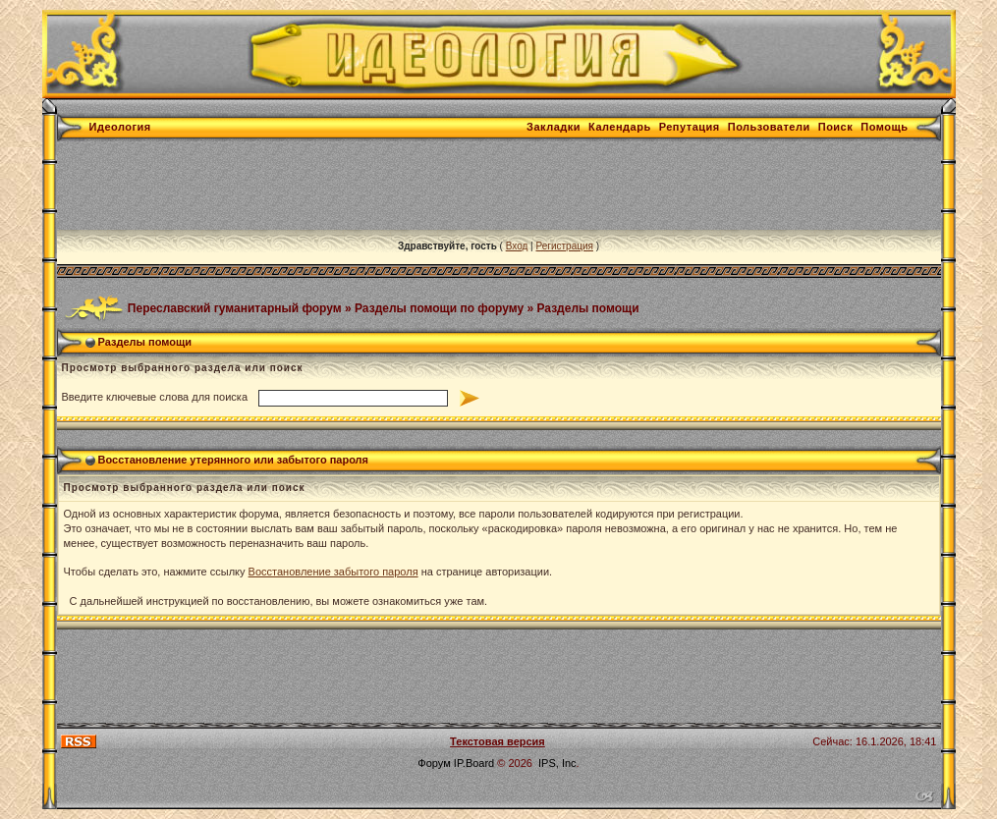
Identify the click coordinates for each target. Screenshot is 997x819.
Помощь (884, 127)
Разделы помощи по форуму (439, 307)
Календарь (619, 127)
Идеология (120, 127)
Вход (517, 246)
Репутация (689, 127)
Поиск (836, 127)
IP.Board (474, 763)
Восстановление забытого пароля (333, 571)
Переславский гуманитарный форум (235, 307)
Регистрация (563, 246)
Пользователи (769, 127)
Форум (433, 763)
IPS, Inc (557, 763)
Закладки (553, 127)
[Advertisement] (414, 185)
